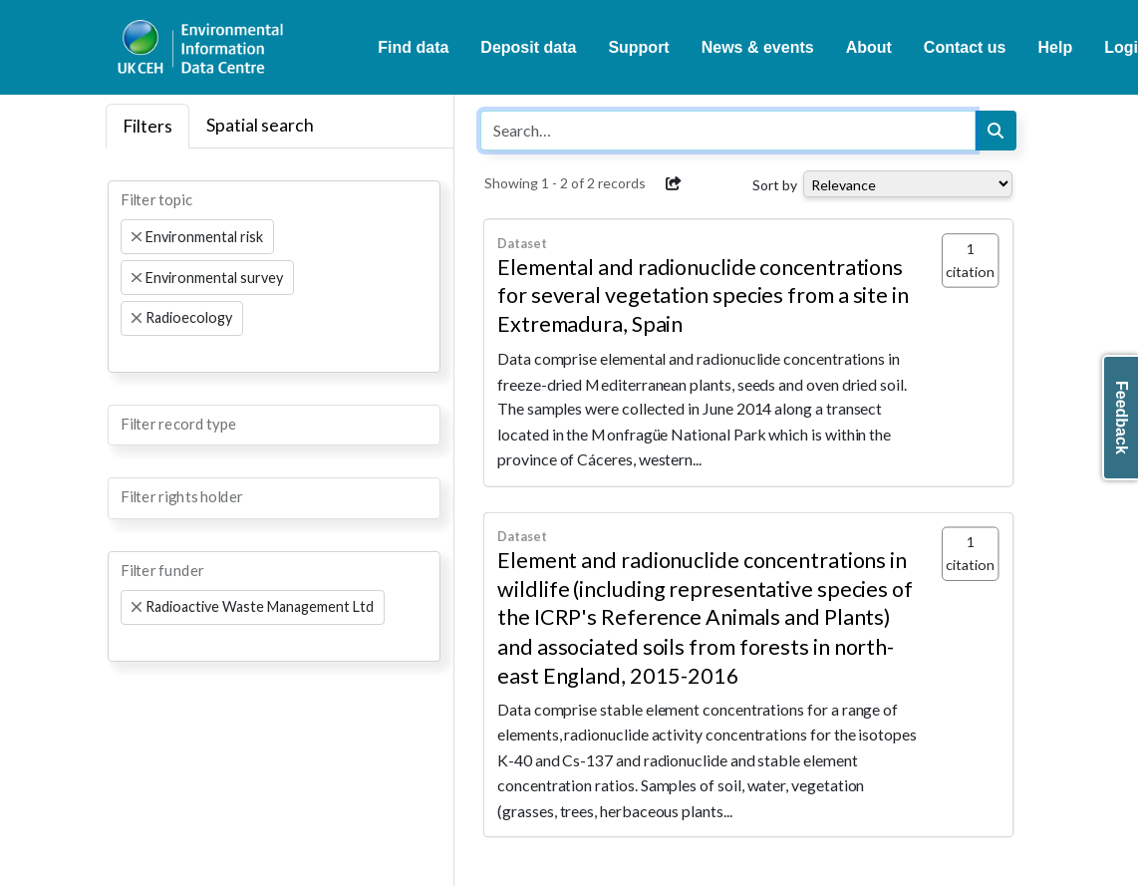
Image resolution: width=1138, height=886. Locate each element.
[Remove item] (137, 237)
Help (1055, 47)
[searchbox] (127, 354)
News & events (758, 47)
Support (638, 47)
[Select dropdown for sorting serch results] (907, 183)
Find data (413, 47)
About (869, 47)
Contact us (965, 47)
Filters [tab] (147, 126)
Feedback (1121, 417)
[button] (674, 183)
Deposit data (528, 47)
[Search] (995, 130)
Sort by (774, 184)
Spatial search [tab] (260, 125)
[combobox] (274, 276)
